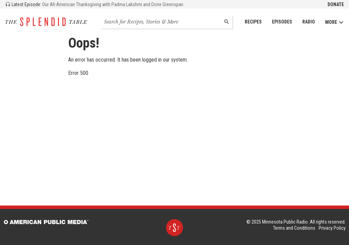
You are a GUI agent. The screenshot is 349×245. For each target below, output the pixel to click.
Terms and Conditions (294, 228)
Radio (308, 21)
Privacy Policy (332, 228)
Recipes (253, 21)
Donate (336, 4)
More (334, 22)
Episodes (282, 21)
